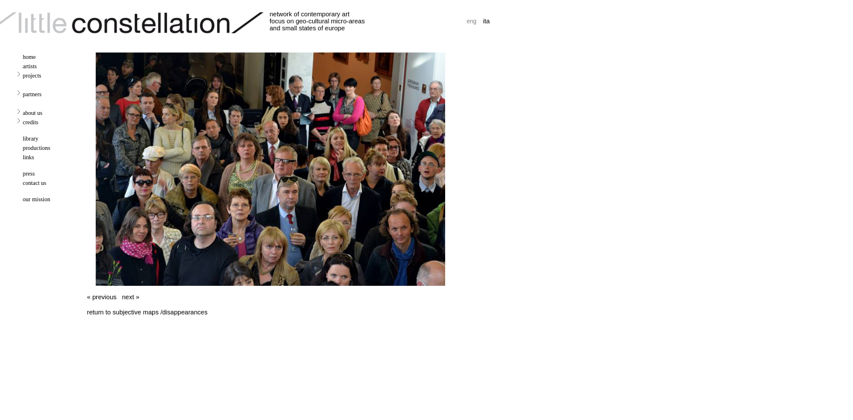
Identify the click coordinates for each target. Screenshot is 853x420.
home (29, 57)
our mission (36, 199)
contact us (34, 183)
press (29, 173)
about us (33, 113)
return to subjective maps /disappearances (147, 312)
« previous (102, 296)
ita (486, 21)
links (28, 157)
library (31, 138)
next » (130, 296)
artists (30, 66)
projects (32, 75)
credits (31, 122)
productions (36, 148)
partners (32, 94)
